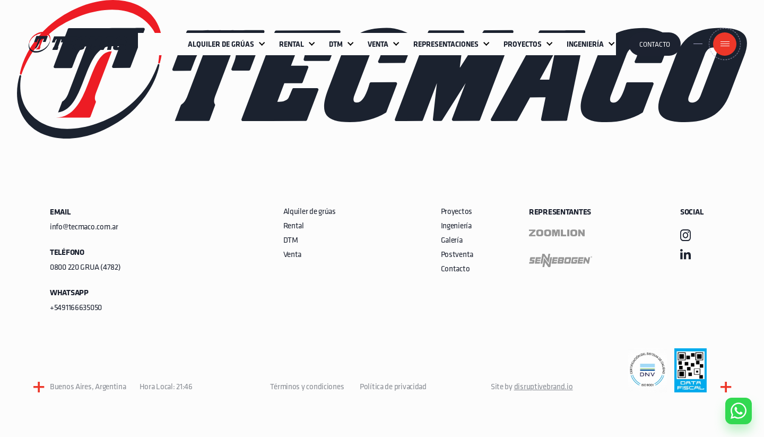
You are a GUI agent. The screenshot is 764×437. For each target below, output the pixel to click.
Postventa (457, 255)
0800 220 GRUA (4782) (85, 268)
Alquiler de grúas (309, 212)
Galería (452, 241)
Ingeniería (456, 226)
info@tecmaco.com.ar (84, 228)
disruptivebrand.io (543, 387)
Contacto (654, 44)
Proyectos (456, 212)
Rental (293, 226)
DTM (290, 241)
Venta (292, 255)
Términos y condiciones (307, 387)
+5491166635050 (76, 308)
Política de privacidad (393, 387)
